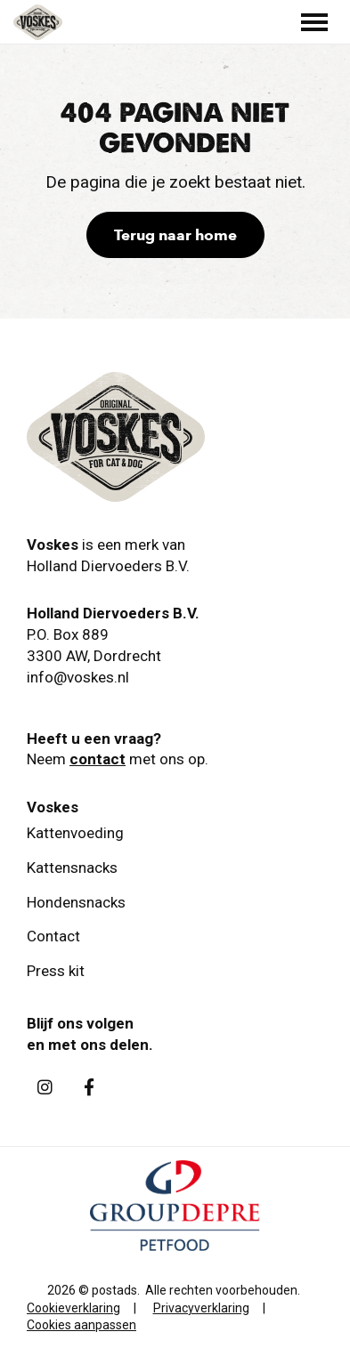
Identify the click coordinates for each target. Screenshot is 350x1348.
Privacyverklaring (201, 1308)
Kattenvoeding (75, 833)
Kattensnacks (72, 867)
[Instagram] (44, 1087)
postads (114, 1290)
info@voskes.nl (78, 677)
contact (97, 759)
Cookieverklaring (73, 1308)
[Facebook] (89, 1087)
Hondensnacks (76, 902)
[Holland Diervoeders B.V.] (37, 22)
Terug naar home (175, 235)
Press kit (56, 971)
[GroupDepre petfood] (175, 1246)
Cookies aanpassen (81, 1325)
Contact (53, 936)
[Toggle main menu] (314, 22)
